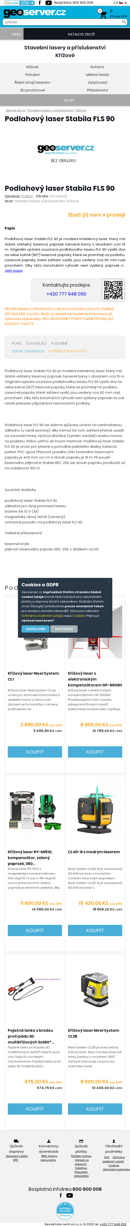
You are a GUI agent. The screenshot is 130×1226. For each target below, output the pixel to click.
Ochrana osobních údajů (42, 615)
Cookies (79, 615)
